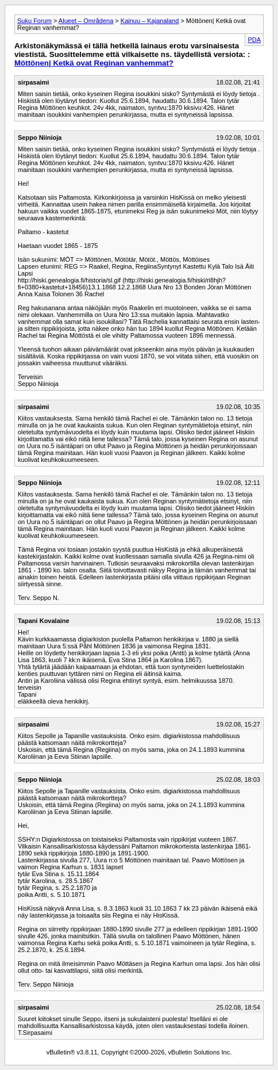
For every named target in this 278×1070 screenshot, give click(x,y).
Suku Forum (34, 20)
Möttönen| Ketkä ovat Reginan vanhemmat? (93, 63)
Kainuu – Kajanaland (150, 20)
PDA (254, 39)
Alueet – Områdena (86, 20)
